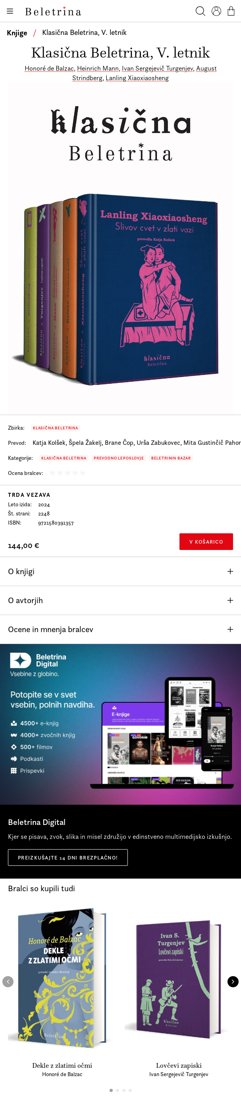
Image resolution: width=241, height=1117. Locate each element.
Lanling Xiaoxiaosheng (137, 78)
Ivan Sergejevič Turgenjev (157, 68)
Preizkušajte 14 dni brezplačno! (68, 857)
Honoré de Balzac (49, 68)
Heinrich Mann (98, 68)
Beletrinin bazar (171, 458)
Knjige (17, 32)
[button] (111, 1090)
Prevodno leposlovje (119, 458)
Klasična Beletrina (55, 428)
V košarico (206, 541)
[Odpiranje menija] (9, 11)
